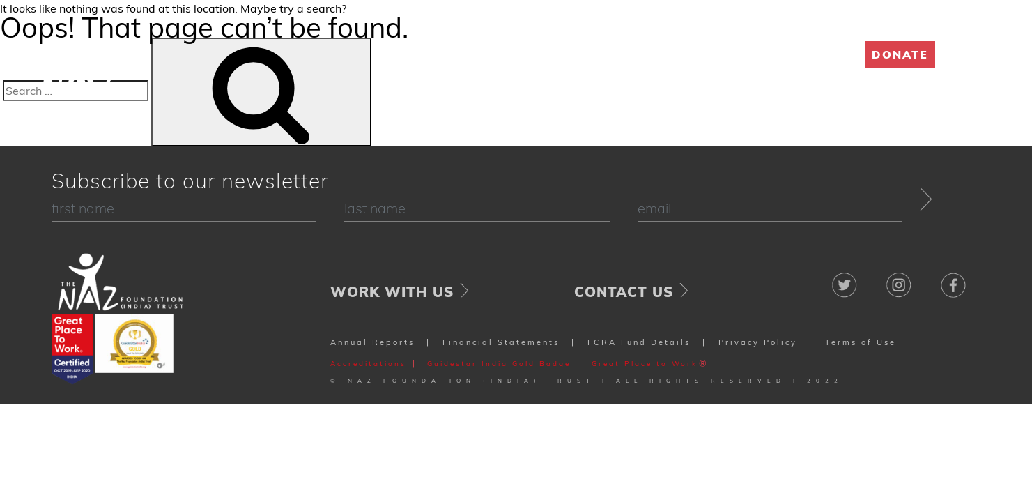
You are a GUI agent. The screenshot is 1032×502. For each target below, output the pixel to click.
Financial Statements (501, 342)
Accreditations (368, 363)
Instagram (899, 278)
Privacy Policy (757, 342)
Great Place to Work (645, 363)
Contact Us (623, 292)
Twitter (845, 278)
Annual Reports (372, 342)
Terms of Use (860, 342)
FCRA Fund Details (639, 342)
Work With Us (392, 292)
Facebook (953, 278)
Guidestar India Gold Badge (499, 363)
